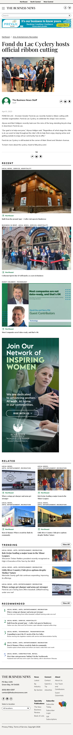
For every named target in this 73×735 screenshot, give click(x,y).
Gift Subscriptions (51, 717)
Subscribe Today (50, 705)
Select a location (8, 704)
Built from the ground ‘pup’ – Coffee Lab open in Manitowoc (24, 219)
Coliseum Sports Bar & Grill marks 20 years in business (22, 276)
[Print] (65, 101)
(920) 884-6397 (8, 690)
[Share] (61, 101)
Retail (35, 653)
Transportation (37, 631)
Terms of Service (20, 727)
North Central (35, 2)
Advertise (48, 690)
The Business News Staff (24, 100)
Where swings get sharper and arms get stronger (25, 587)
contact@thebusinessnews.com (14, 692)
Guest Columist (9, 282)
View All (65, 544)
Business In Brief (9, 225)
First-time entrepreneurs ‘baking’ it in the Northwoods (27, 656)
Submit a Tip (48, 685)
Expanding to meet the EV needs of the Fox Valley (25, 634)
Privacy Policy (7, 727)
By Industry (37, 685)
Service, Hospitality (22, 168)
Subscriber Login (50, 711)
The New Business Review (37, 710)
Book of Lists (39, 716)
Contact (48, 680)
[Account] (65, 7)
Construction (25, 653)
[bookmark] (69, 101)
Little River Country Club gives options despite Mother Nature (24, 571)
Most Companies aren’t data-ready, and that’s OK (20, 332)
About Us (58, 680)
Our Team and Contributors (59, 686)
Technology (22, 282)
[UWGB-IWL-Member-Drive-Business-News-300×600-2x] (30, 452)
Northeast (23, 2)
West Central (48, 2)
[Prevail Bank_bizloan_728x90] (36, 23)
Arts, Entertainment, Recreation (25, 37)
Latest (36, 680)
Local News (7, 168)
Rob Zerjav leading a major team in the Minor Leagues (23, 554)
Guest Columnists (59, 694)
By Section (38, 690)
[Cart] (69, 7)
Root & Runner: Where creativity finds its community (27, 645)
